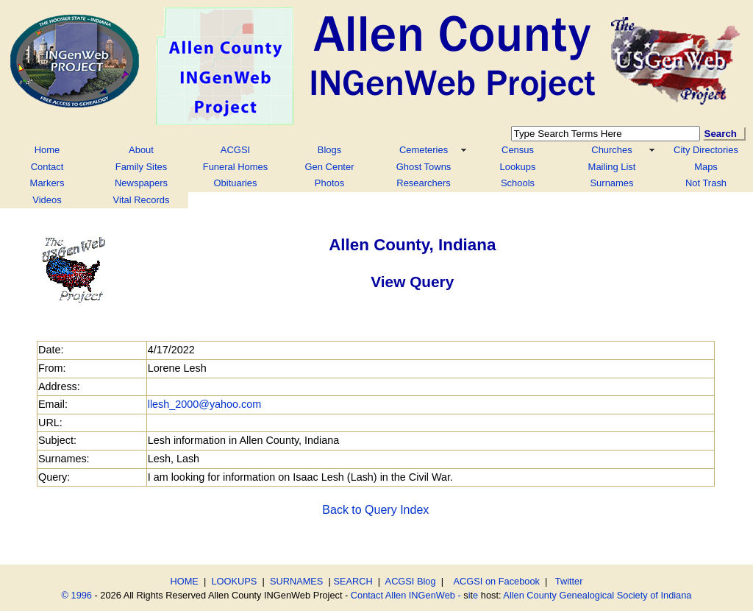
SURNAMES (297, 581)
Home (47, 149)
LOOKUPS (234, 581)
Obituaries (235, 182)
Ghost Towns (424, 166)
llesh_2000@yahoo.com (205, 404)
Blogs (329, 149)
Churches (611, 149)
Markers (47, 182)
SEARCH (352, 581)
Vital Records (141, 199)
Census (518, 149)
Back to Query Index (375, 510)
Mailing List (612, 166)
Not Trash (706, 182)
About (141, 149)
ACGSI (235, 149)
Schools (518, 182)
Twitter (569, 581)
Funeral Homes (235, 166)
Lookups (518, 166)
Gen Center (329, 166)
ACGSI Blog (410, 581)
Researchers (423, 182)
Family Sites (141, 166)
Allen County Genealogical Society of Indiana (597, 595)
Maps (706, 166)
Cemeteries (423, 149)
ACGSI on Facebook (494, 581)
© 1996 (77, 595)
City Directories (706, 149)
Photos (329, 182)
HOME (185, 581)
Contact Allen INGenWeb (403, 595)
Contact (47, 166)
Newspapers (141, 182)
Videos (46, 199)
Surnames (611, 182)
